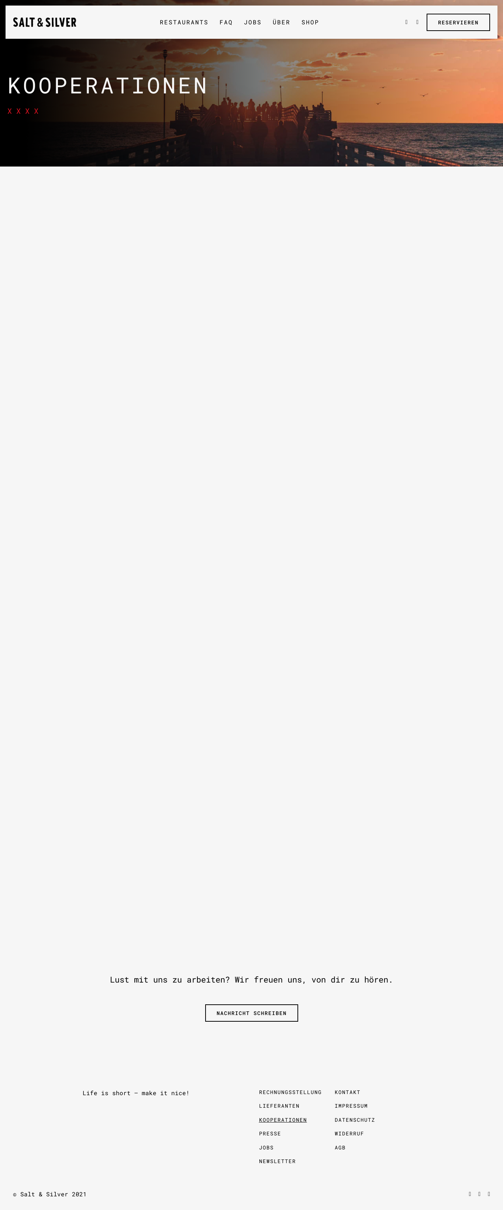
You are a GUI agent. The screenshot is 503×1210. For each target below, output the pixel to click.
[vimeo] (479, 1194)
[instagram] (489, 1194)
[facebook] (470, 1194)
